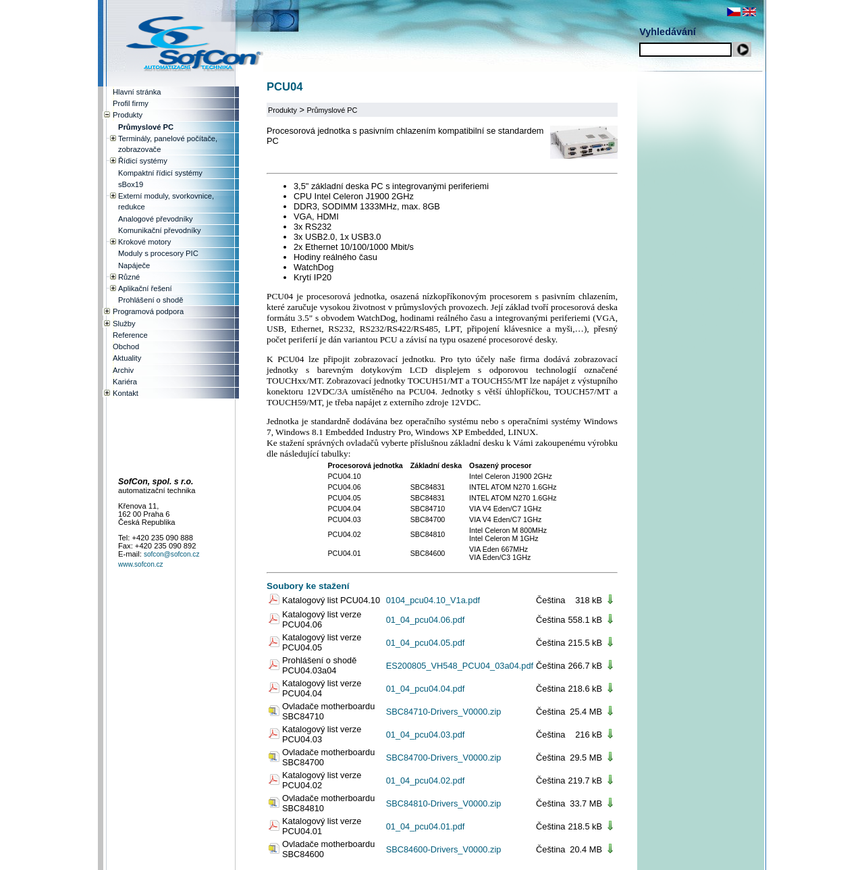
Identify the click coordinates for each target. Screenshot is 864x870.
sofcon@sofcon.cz (172, 554)
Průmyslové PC (332, 110)
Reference (130, 335)
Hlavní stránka (137, 92)
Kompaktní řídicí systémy (160, 173)
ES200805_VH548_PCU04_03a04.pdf (459, 666)
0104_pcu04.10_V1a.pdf (433, 600)
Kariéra (125, 382)
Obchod (126, 346)
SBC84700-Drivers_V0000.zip (444, 757)
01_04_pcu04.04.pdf (425, 689)
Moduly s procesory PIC (158, 253)
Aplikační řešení (145, 288)
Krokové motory (144, 242)
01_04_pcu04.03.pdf (425, 735)
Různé (129, 277)
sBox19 (130, 184)
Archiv (123, 370)
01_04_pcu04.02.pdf (425, 780)
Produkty (282, 110)
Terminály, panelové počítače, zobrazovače (167, 143)
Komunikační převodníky (159, 230)
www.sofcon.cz (140, 564)
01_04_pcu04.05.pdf (425, 643)
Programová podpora (148, 311)
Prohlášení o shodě (150, 300)
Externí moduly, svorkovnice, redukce (166, 201)
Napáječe (134, 265)
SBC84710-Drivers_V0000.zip (444, 712)
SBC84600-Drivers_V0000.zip (444, 849)
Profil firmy (130, 103)
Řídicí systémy (142, 161)
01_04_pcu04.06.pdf (425, 620)
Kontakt (125, 393)
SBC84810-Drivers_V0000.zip (444, 803)
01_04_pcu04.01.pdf (425, 826)
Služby (124, 323)
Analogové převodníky (155, 219)
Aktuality (127, 358)
